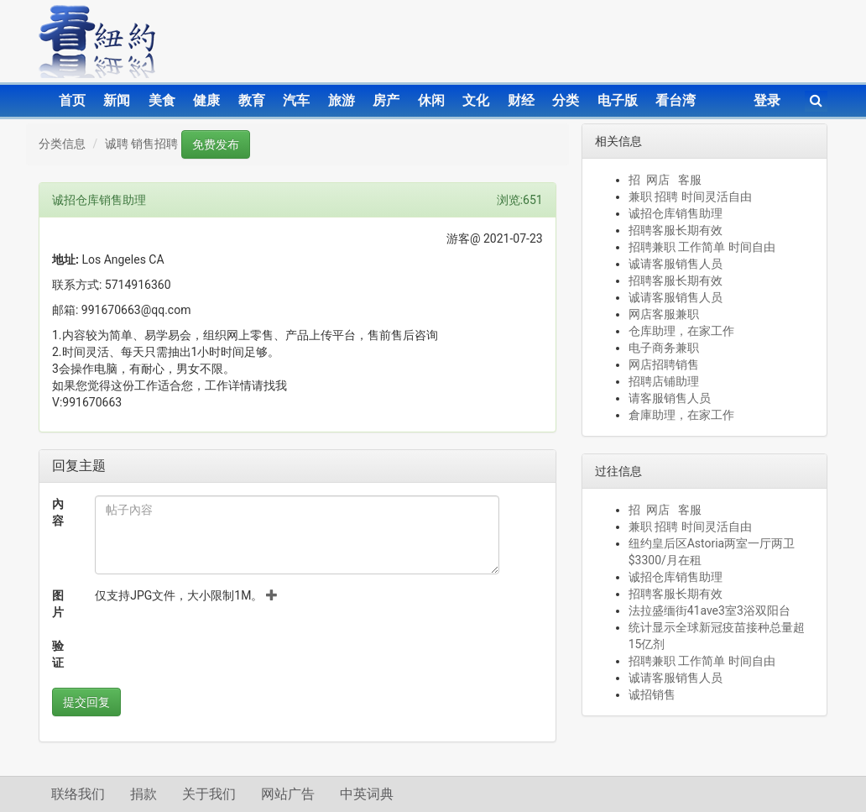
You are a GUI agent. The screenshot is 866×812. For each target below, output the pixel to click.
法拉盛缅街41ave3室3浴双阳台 (709, 610)
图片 (58, 604)
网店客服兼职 (664, 314)
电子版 (617, 100)
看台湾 (675, 100)
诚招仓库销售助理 (676, 213)
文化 (475, 100)
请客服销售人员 (670, 398)
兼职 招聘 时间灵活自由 (690, 196)
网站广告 (288, 794)
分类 (565, 100)
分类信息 (62, 143)
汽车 (296, 100)
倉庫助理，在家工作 (681, 415)
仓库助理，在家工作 (681, 331)
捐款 (143, 794)
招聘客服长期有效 (676, 230)
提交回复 (86, 702)
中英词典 (367, 794)
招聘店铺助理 (664, 381)
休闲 (431, 100)
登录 (767, 100)
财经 (521, 100)
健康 (206, 100)
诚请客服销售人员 (676, 263)
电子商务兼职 (664, 347)
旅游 (341, 100)
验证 (58, 654)
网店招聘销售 (664, 364)
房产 (386, 100)
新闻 (116, 100)
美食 (162, 100)
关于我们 (209, 794)
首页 (72, 100)
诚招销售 (652, 694)
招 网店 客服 (665, 179)
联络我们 (78, 794)
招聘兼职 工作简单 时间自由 (702, 247)
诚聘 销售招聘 (141, 143)
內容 (58, 512)
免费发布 (215, 144)
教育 (251, 100)
